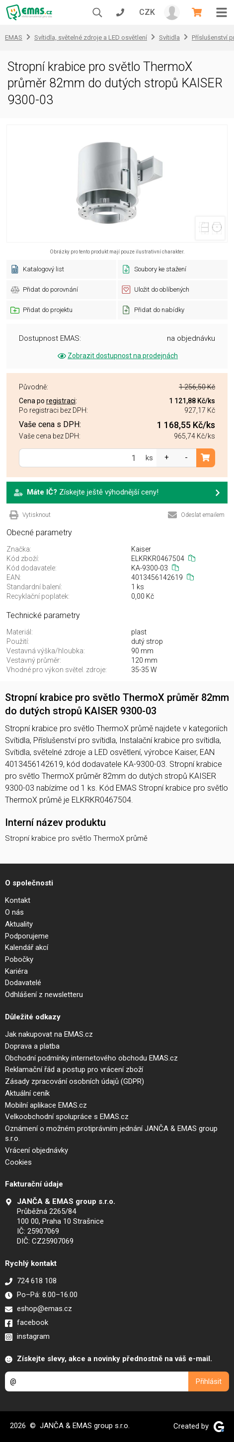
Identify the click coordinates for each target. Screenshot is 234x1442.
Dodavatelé (23, 982)
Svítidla (169, 37)
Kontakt (17, 900)
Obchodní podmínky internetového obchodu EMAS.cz (91, 1058)
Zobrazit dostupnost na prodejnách (117, 356)
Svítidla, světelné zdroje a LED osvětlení (90, 37)
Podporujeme (27, 936)
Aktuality (19, 924)
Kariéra (16, 971)
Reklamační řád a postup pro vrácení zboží (74, 1069)
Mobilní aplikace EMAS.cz (46, 1105)
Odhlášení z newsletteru (44, 994)
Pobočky (19, 959)
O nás (14, 912)
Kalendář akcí (26, 947)
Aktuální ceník (27, 1093)
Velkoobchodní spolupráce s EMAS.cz (67, 1116)
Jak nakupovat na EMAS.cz (49, 1034)
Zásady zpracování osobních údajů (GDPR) (74, 1081)
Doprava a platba (32, 1046)
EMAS (13, 37)
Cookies (18, 1162)
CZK (147, 12)
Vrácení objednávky (36, 1150)
